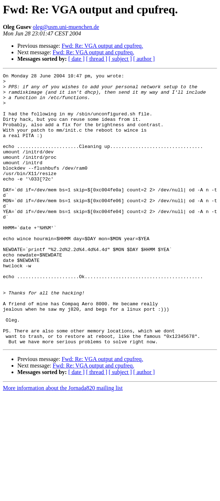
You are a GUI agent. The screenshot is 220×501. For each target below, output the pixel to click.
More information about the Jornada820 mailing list (63, 442)
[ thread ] (96, 59)
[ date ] (76, 59)
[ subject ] (120, 59)
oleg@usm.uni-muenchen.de (66, 27)
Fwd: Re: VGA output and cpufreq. (102, 46)
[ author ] (144, 59)
